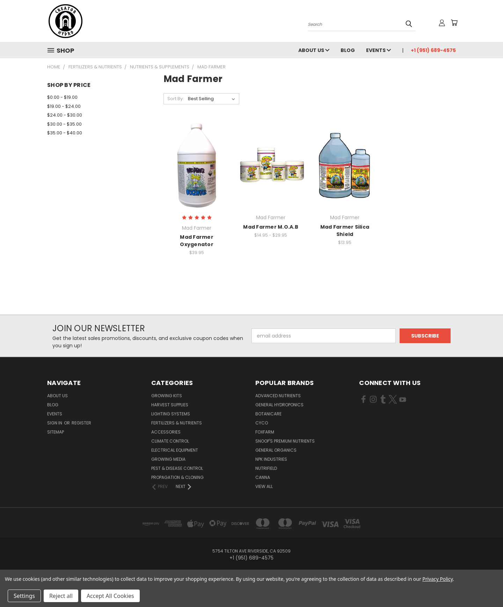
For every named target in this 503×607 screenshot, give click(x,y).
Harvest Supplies (169, 405)
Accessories (166, 432)
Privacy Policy (437, 579)
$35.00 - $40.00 (64, 132)
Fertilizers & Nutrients (176, 423)
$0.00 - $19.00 (62, 97)
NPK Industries (271, 459)
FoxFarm (264, 432)
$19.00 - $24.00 (64, 106)
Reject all (61, 596)
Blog (348, 50)
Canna (262, 477)
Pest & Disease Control (177, 468)
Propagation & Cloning (177, 477)
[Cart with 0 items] (454, 22)
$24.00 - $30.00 (64, 115)
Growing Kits (166, 396)
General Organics (276, 450)
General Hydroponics (279, 405)
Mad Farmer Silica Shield (344, 230)
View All (264, 486)
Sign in (55, 423)
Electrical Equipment (174, 450)
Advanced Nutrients (278, 396)
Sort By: (175, 98)
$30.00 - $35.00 (64, 124)
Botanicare (268, 414)
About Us (313, 50)
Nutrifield (266, 468)
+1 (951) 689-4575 (433, 50)
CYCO (261, 423)
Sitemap (55, 432)
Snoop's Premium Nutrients (285, 441)
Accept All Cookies (110, 596)
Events (378, 50)
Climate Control (170, 441)
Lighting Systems (170, 414)
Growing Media (168, 459)
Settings (24, 596)
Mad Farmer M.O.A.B (270, 226)
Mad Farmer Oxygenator (196, 241)
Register (81, 423)
